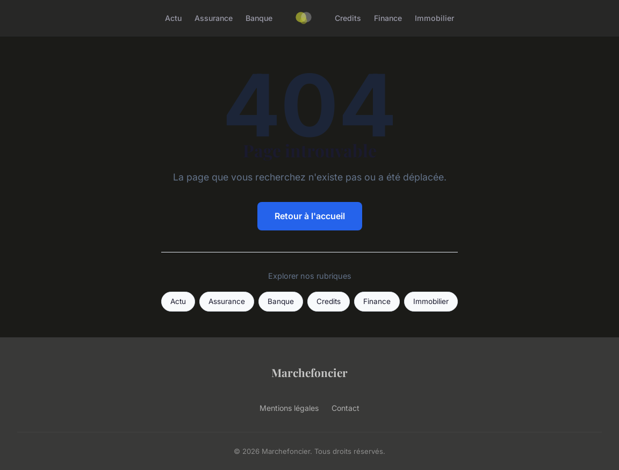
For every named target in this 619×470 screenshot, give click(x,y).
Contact (345, 408)
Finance (388, 18)
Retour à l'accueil (310, 216)
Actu (173, 18)
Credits (348, 18)
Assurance (214, 18)
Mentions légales (289, 408)
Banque (259, 18)
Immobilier (434, 18)
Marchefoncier (309, 372)
